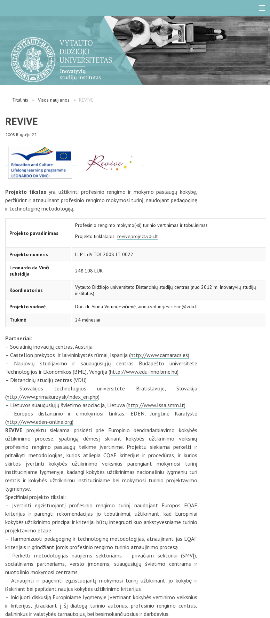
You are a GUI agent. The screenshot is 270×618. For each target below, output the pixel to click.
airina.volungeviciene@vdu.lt (168, 306)
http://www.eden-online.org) (40, 421)
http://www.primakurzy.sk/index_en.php (52, 396)
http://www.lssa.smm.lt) (156, 405)
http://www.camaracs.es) (159, 354)
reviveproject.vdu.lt (137, 236)
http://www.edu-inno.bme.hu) (144, 371)
